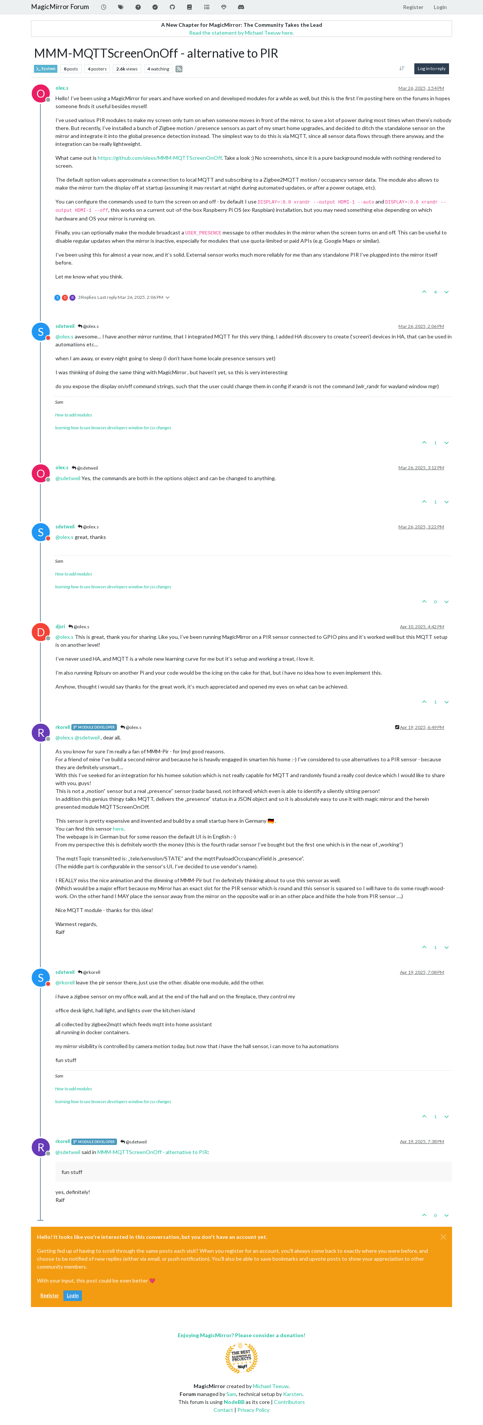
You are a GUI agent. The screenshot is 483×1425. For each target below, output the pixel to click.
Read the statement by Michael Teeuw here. (241, 32)
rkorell (62, 727)
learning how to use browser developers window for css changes (113, 427)
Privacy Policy (253, 1410)
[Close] (443, 1237)
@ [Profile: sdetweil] (67, 478)
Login (72, 1295)
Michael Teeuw (271, 1386)
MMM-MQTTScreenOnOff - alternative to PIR (152, 1152)
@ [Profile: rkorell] (65, 982)
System (45, 68)
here (118, 828)
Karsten (292, 1394)
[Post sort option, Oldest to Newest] (402, 68)
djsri (60, 626)
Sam (231, 1394)
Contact (223, 1410)
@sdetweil (85, 468)
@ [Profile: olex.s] (64, 336)
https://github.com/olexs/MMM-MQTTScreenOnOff (160, 158)
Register (49, 1295)
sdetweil (64, 326)
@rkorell (89, 972)
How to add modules (73, 415)
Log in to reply (432, 68)
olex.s (61, 88)
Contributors (289, 1402)
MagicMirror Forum (60, 7)
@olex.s (88, 326)
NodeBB (234, 1402)
